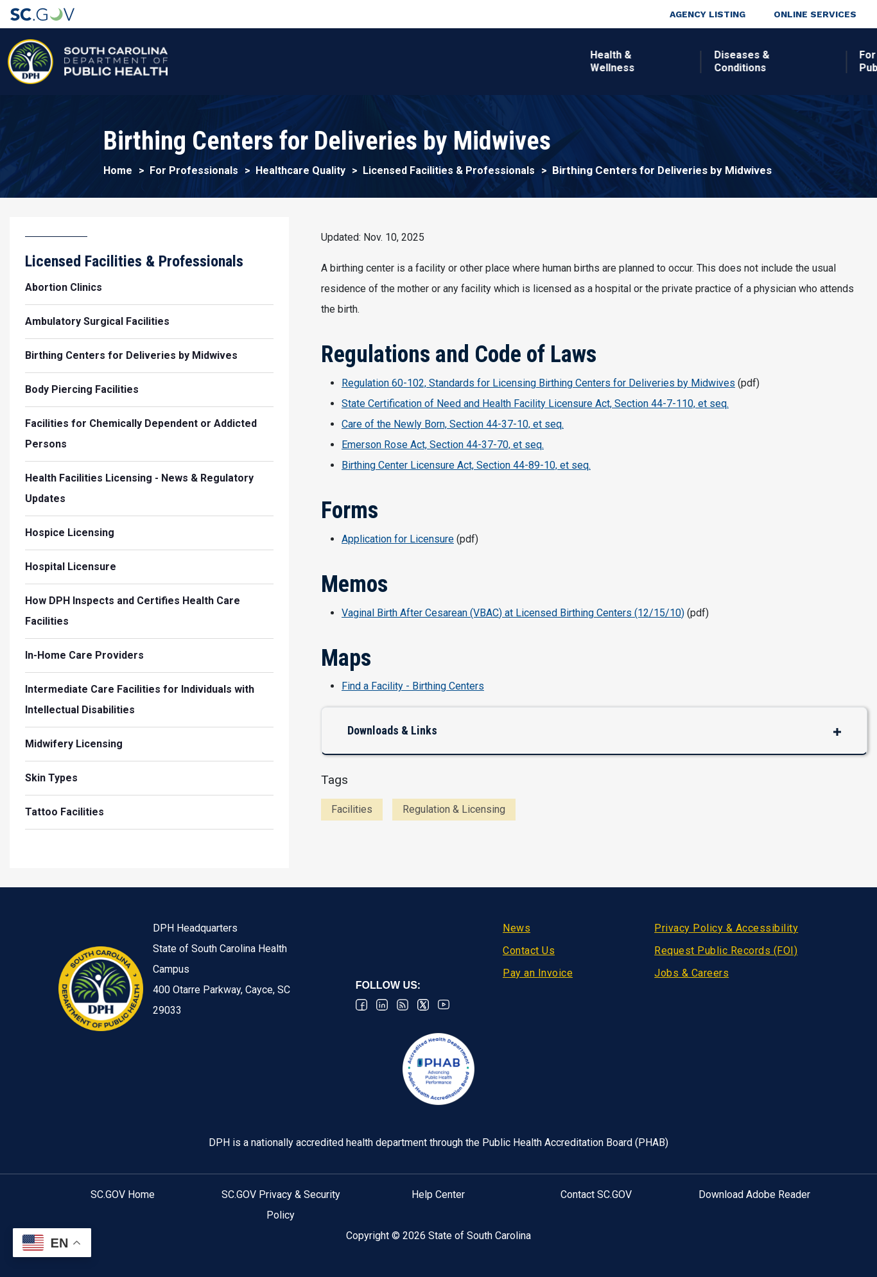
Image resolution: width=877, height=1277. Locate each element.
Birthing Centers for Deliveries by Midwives (131, 355)
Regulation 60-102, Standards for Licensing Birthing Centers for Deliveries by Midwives (538, 383)
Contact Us (529, 950)
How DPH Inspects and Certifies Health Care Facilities (132, 611)
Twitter (423, 1005)
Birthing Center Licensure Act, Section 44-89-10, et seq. (466, 465)
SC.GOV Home (123, 1194)
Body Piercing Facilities (82, 389)
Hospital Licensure (70, 566)
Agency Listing (707, 14)
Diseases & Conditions (332, 61)
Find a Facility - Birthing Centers (413, 686)
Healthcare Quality (300, 170)
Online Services (815, 14)
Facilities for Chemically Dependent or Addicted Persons (141, 433)
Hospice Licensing (69, 532)
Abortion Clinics (63, 287)
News (516, 928)
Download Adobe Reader (754, 1194)
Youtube (443, 1005)
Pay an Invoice (538, 973)
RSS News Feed (402, 1005)
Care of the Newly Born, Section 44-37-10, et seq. (453, 424)
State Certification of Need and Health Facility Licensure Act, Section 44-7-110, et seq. (535, 403)
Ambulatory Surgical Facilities (97, 321)
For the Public (467, 61)
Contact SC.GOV (596, 1194)
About (693, 61)
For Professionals (588, 61)
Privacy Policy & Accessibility (726, 928)
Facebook (361, 1005)
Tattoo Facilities (64, 812)
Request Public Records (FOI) (725, 950)
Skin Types (51, 778)
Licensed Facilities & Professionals (449, 170)
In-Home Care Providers (84, 655)
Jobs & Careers (691, 973)
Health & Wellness (202, 61)
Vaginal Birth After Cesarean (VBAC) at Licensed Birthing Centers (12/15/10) (513, 613)
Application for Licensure (398, 539)
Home (117, 170)
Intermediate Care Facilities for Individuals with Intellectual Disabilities (139, 699)
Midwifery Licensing (74, 744)
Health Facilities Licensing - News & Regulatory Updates (139, 488)
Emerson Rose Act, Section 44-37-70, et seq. (443, 445)
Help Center (438, 1194)
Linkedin (382, 1005)
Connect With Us (780, 61)
